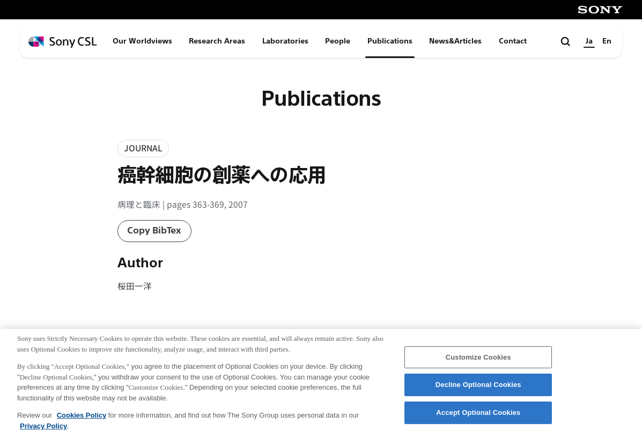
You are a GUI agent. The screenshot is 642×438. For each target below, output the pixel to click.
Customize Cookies (478, 360)
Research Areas (217, 41)
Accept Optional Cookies (478, 416)
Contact (513, 41)
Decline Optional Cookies (478, 388)
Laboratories (285, 41)
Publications (389, 41)
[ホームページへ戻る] (62, 42)
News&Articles (455, 41)
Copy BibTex (154, 230)
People (337, 41)
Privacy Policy (43, 429)
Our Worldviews (142, 41)
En (606, 41)
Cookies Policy (81, 418)
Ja (589, 41)
